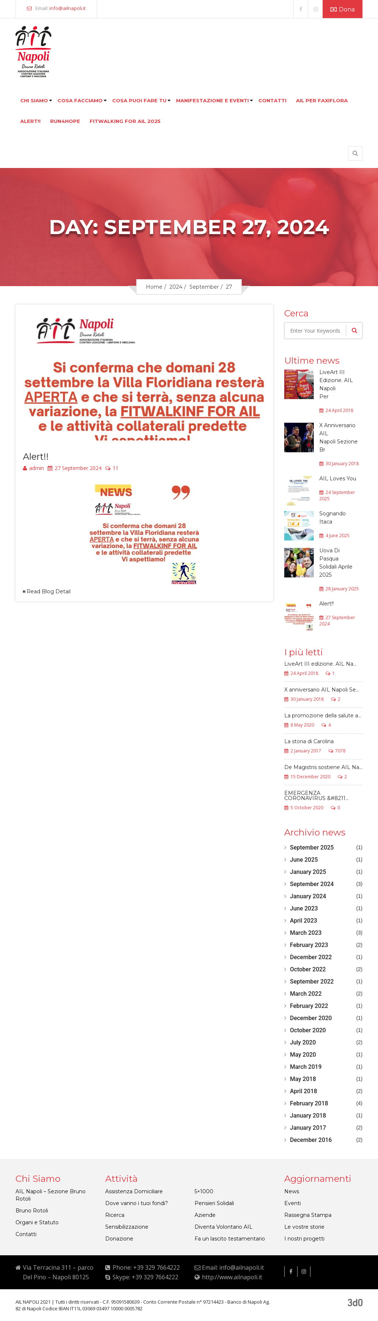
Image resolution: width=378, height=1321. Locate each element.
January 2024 (308, 896)
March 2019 (306, 1066)
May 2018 (303, 1078)
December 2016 (311, 1139)
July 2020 (303, 1042)
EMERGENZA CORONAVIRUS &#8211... (316, 796)
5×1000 (204, 1191)
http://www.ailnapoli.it (232, 1277)
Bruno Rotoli (32, 1210)
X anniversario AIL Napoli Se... (321, 690)
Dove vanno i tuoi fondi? (136, 1203)
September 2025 (312, 847)
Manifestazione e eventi (212, 100)
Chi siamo (34, 100)
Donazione (119, 1238)
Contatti (272, 100)
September (204, 287)
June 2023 (304, 908)
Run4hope (65, 121)
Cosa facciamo (80, 100)
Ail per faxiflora (322, 100)
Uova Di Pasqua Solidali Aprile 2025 (336, 562)
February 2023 (309, 944)
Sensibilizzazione (126, 1227)
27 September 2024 (75, 468)
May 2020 (303, 1054)
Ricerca (114, 1215)
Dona (342, 9)
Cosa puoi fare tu (139, 100)
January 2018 (308, 1115)
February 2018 (309, 1103)
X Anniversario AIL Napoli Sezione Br (338, 437)
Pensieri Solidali (214, 1203)
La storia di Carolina (309, 742)
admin (33, 468)
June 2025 (304, 859)
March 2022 (306, 993)
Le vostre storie (304, 1227)
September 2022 (312, 981)
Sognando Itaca (332, 517)
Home (154, 287)
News (291, 1191)
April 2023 (303, 920)
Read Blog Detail (49, 591)
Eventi (292, 1203)
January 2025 (308, 871)
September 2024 (312, 884)
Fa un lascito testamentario (230, 1238)
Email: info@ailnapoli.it (233, 1267)
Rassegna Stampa (307, 1215)
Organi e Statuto (37, 1222)
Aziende (205, 1215)
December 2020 (311, 1018)
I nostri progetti (304, 1238)
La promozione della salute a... (322, 716)
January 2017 (308, 1127)
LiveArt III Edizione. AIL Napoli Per (336, 384)
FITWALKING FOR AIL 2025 (125, 121)
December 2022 (311, 957)
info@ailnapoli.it (67, 8)
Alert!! (30, 121)
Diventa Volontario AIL (223, 1227)
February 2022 (309, 1005)
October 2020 (308, 1030)
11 (111, 468)
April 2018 (303, 1091)
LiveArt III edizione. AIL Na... (320, 664)
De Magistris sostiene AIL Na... (323, 768)
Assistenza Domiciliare (134, 1191)
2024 (175, 287)
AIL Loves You (337, 478)
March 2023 (306, 932)
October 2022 (308, 969)
